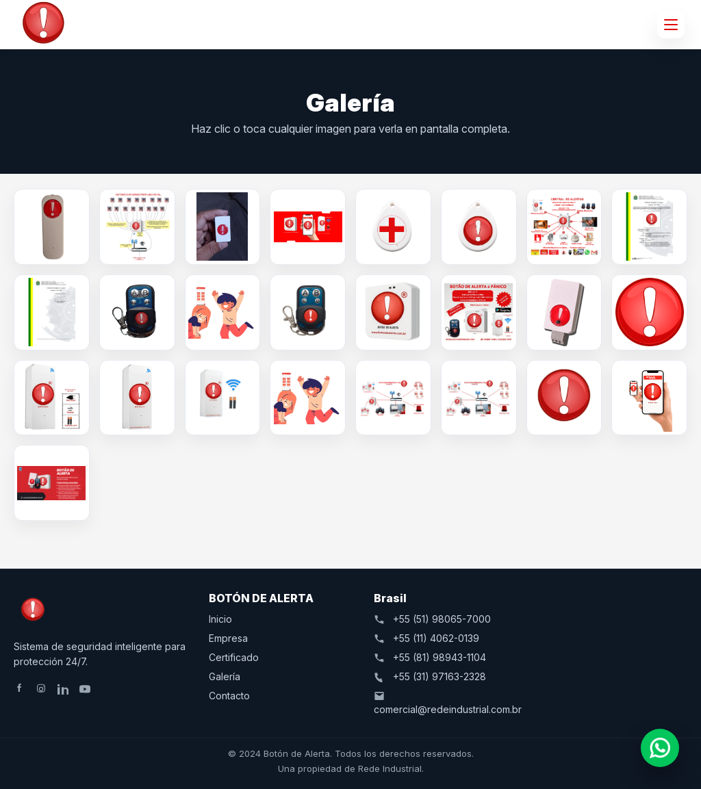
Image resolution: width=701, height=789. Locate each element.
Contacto (229, 695)
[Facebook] (20, 689)
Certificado (234, 657)
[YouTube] (86, 689)
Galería (224, 676)
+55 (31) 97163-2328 (430, 676)
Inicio (220, 619)
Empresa (228, 638)
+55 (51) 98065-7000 (432, 619)
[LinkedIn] (64, 689)
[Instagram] (42, 689)
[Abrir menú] (671, 24)
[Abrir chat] (660, 748)
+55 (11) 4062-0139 (426, 638)
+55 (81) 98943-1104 (430, 657)
